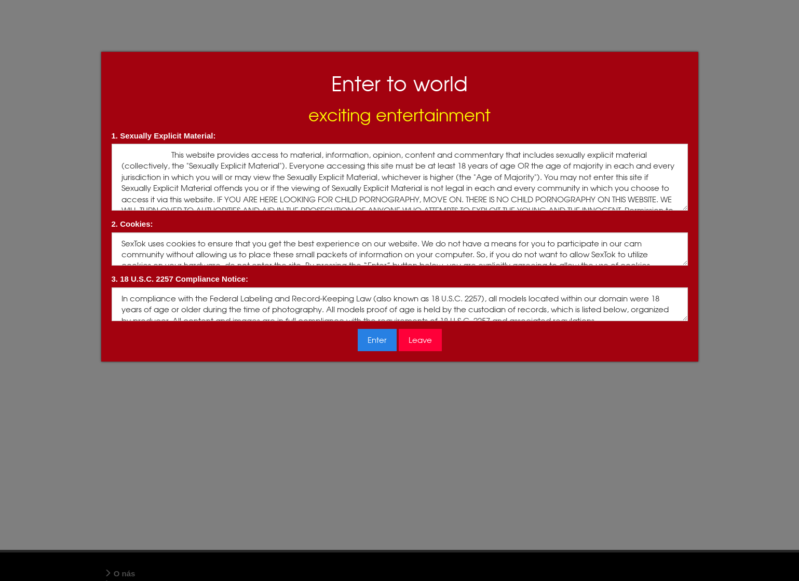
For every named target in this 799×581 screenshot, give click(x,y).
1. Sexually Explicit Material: (164, 135)
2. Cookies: (132, 223)
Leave (420, 340)
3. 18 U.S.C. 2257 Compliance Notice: (180, 278)
